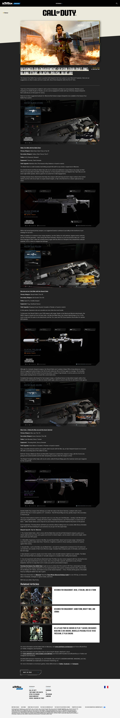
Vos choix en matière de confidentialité (93, 707)
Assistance (23, 707)
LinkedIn (48, 696)
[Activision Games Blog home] (17, 688)
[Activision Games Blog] (11, 3)
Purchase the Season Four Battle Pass (31, 566)
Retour (5, 13)
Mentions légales (15, 707)
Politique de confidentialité (46, 707)
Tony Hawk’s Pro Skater (36, 692)
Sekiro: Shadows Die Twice (36, 698)
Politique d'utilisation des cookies (62, 707)
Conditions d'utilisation (33, 707)
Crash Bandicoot (34, 696)
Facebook (66, 664)
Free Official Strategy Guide (58, 575)
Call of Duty (32, 690)
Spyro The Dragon (34, 694)
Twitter (61, 664)
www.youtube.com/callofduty (43, 653)
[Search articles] (117, 3)
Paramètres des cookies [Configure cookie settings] (77, 707)
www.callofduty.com (29, 653)
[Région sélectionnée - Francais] (106, 687)
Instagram (75, 664)
